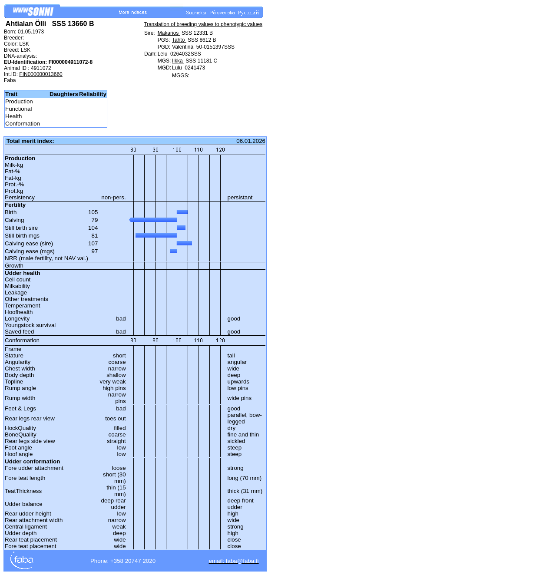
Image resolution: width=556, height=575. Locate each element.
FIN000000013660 (40, 74)
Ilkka (178, 61)
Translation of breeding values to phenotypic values (203, 24)
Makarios (169, 33)
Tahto (179, 40)
